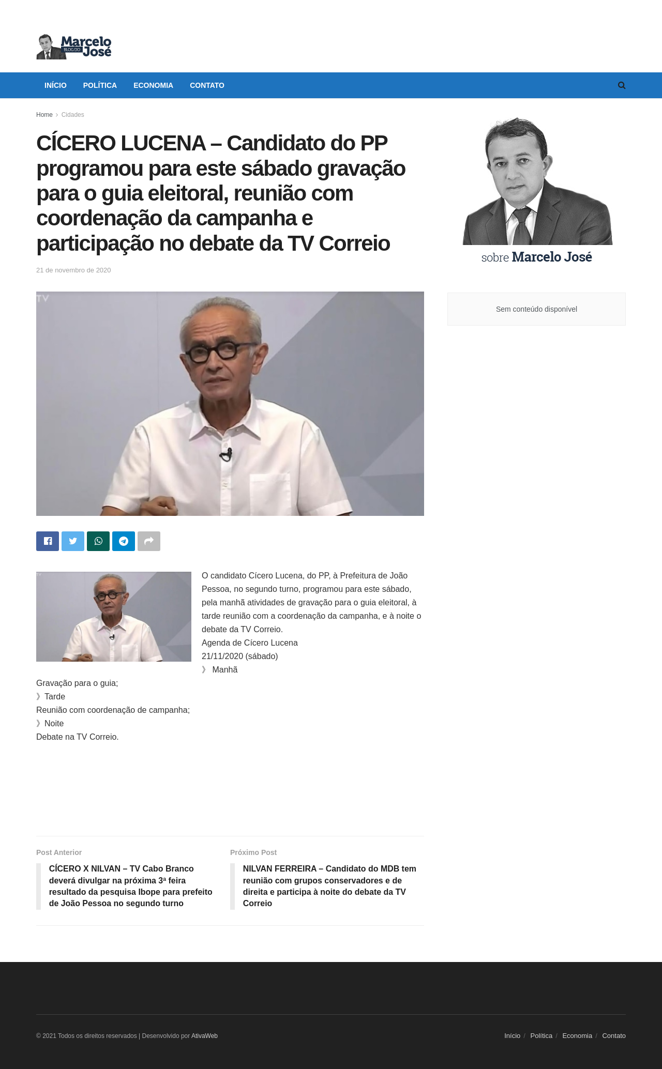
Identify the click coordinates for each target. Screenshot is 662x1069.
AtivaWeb (204, 1036)
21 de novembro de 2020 (73, 270)
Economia (153, 85)
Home (44, 114)
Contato (207, 85)
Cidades (73, 114)
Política (100, 85)
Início (55, 85)
